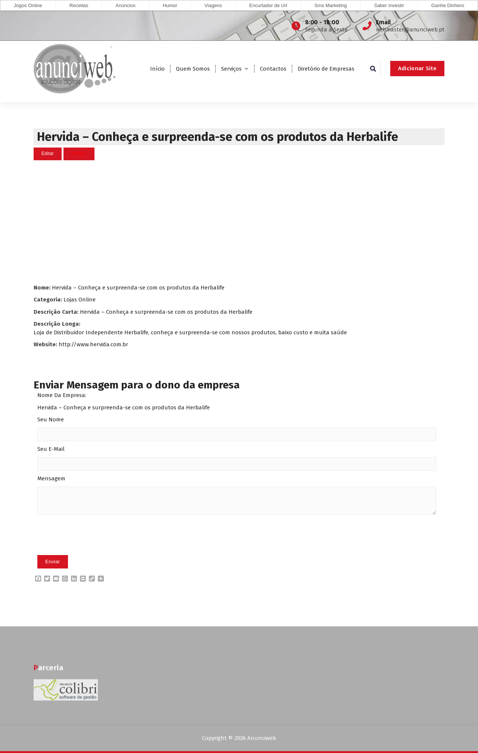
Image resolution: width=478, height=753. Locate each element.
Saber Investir (389, 5)
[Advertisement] (239, 221)
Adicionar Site (417, 68)
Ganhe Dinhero (447, 5)
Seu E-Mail (51, 449)
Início (157, 68)
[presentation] (94, 546)
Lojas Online (79, 299)
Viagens (213, 5)
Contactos (273, 68)
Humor (170, 5)
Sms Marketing (330, 5)
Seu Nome (50, 419)
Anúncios (125, 5)
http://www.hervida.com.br (93, 344)
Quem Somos (193, 68)
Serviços (231, 68)
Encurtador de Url (268, 5)
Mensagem (51, 478)
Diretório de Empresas (326, 68)
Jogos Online (28, 5)
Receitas (79, 5)
